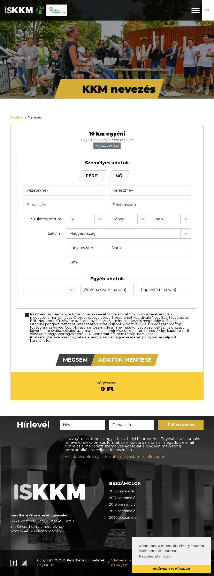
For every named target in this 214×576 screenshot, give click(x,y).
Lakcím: (55, 233)
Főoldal (16, 117)
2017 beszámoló (122, 498)
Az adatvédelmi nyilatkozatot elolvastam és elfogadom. (116, 456)
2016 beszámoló (122, 491)
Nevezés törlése (107, 145)
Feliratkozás (181, 424)
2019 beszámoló (122, 511)
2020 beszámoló (122, 518)
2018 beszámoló (122, 504)
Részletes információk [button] (155, 556)
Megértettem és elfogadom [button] (171, 568)
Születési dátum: (46, 219)
